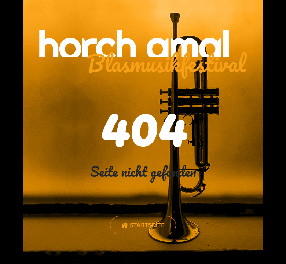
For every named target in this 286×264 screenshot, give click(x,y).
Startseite (143, 224)
